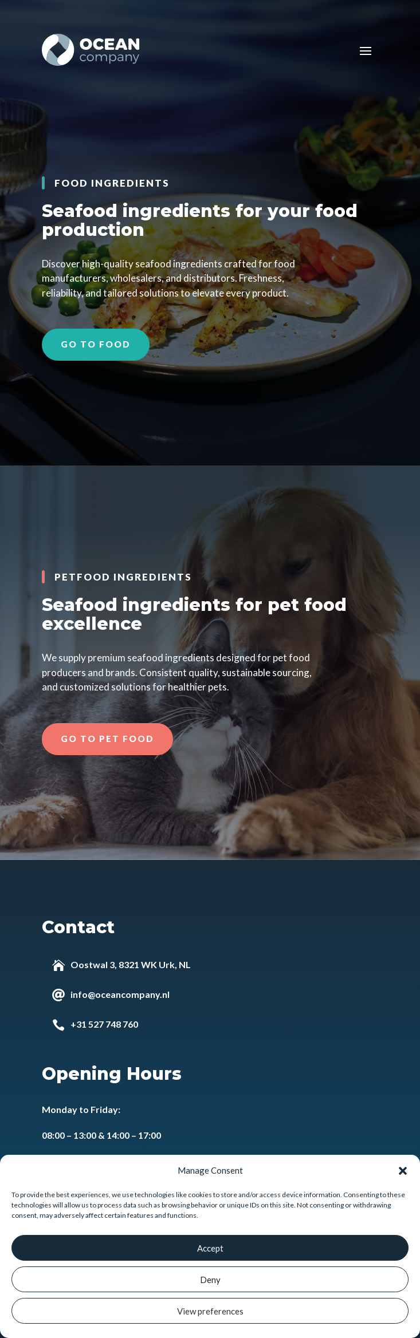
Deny (210, 1279)
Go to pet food (107, 738)
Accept (210, 1248)
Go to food (96, 344)
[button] (403, 1171)
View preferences (210, 1311)
